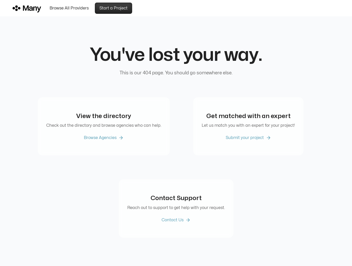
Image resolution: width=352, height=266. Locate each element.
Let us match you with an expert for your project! (248, 125)
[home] (29, 8)
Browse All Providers (69, 8)
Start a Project (113, 8)
